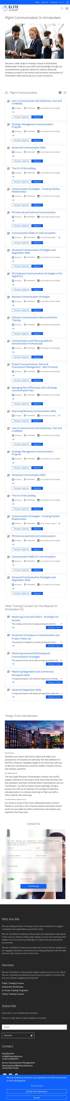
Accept (36, 1097)
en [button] (62, 2)
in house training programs (15, 990)
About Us (45, 2)
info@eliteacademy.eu (12, 1056)
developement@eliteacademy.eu (17, 1065)
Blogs (37, 2)
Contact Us (54, 2)
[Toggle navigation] (66, 8)
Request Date (54, 627)
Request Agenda (21, 117)
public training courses (13, 983)
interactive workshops (12, 987)
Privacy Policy (37, 1085)
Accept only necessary (36, 1091)
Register (37, 117)
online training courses (13, 994)
